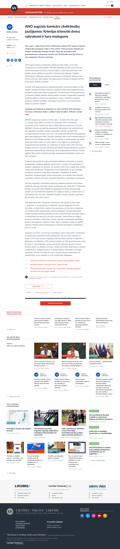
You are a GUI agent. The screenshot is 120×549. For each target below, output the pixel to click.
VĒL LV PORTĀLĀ (13, 404)
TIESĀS (65, 5)
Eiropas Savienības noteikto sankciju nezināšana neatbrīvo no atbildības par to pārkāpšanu (35, 460)
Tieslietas (106, 114)
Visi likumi (21, 497)
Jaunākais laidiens (57, 493)
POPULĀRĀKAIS (95, 78)
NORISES (41, 5)
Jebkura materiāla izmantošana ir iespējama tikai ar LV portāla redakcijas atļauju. (32, 538)
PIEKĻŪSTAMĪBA (20, 525)
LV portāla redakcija (55, 522)
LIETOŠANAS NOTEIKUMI (23, 523)
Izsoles (54, 495)
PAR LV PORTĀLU (20, 521)
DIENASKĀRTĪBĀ (57, 5)
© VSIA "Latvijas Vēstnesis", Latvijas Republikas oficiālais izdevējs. (27, 540)
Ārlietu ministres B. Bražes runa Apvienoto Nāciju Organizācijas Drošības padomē (44, 363)
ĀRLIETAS (9, 343)
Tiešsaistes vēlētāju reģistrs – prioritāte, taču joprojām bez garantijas (15, 458)
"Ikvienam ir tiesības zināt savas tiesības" (26, 535)
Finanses (100, 456)
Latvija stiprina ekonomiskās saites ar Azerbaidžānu (82, 381)
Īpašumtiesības (102, 421)
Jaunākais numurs (97, 493)
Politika (18, 462)
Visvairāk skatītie (23, 495)
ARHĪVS (83, 5)
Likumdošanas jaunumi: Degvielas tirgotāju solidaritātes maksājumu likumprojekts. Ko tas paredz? (103, 97)
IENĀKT (111, 2)
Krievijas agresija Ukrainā (42, 292)
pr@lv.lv (59, 527)
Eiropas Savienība (101, 327)
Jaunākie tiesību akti (24, 493)
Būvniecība (60, 460)
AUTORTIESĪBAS (20, 527)
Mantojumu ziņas (57, 497)
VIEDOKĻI (48, 5)
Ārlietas (13, 47)
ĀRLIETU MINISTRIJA (14, 312)
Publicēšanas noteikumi (35, 278)
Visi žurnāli (95, 497)
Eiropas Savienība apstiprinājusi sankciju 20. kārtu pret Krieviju (104, 320)
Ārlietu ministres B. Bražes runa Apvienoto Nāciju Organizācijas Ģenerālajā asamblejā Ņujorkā (72, 363)
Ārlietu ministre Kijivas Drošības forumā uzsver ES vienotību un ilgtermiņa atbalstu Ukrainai (83, 323)
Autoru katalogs (97, 495)
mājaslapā (29, 112)
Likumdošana (103, 104)
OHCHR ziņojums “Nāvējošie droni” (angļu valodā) (49, 264)
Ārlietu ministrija (12, 32)
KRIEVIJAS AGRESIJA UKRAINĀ (16, 346)
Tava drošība (67, 327)
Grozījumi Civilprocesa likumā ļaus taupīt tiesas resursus (103, 109)
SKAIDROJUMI (33, 5)
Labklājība (107, 147)
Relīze (14, 45)
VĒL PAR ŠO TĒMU (13, 337)
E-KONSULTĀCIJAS (74, 5)
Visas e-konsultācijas (98, 460)
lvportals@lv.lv (56, 525)
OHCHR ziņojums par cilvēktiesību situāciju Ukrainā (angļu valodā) (55, 260)
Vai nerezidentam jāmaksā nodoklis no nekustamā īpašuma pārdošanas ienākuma (101, 417)
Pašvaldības (107, 126)
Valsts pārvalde (75, 437)
